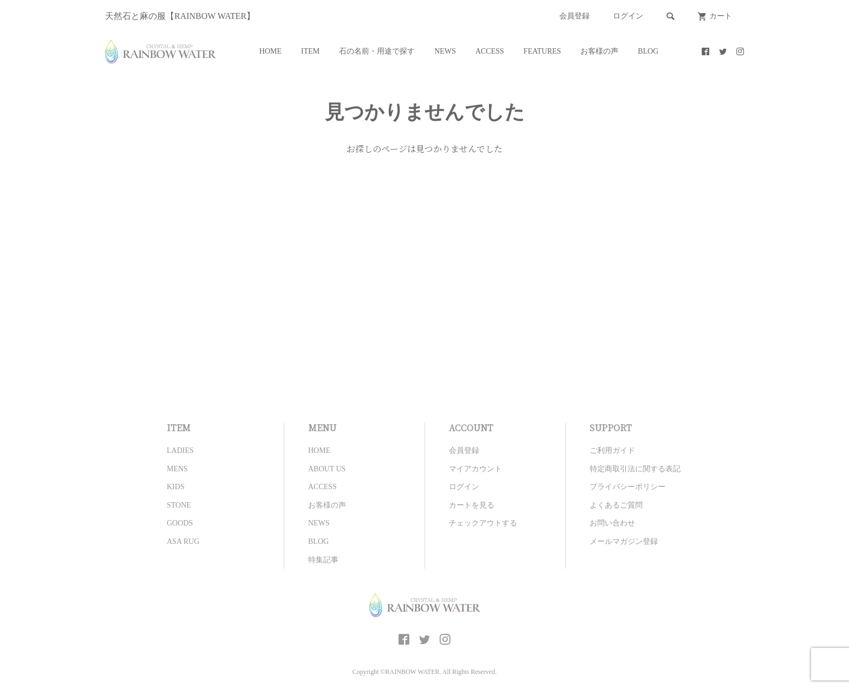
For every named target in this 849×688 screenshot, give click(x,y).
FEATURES (542, 51)
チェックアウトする (483, 523)
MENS (177, 469)
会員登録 (574, 16)
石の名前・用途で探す (377, 51)
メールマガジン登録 (624, 541)
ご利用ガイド (612, 450)
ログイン (628, 16)
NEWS (445, 51)
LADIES (180, 450)
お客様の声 (599, 51)
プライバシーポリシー (627, 487)
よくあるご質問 (616, 505)
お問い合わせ (612, 523)
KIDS (176, 487)
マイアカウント (475, 469)
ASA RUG (183, 541)
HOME (270, 51)
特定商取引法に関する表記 (635, 469)
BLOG (648, 51)
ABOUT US (326, 469)
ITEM (310, 51)
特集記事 (323, 560)
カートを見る (471, 505)
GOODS (180, 523)
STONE (179, 505)
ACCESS (489, 51)
